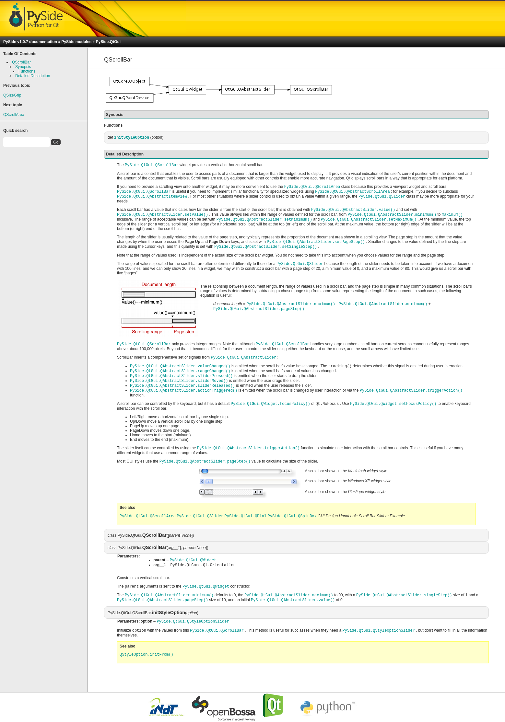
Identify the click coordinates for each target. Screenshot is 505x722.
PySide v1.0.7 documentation (30, 42)
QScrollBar (21, 62)
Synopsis (23, 66)
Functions (26, 71)
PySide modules (76, 42)
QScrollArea (13, 114)
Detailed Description (32, 76)
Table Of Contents (19, 54)
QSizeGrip (12, 95)
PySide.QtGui (108, 42)
